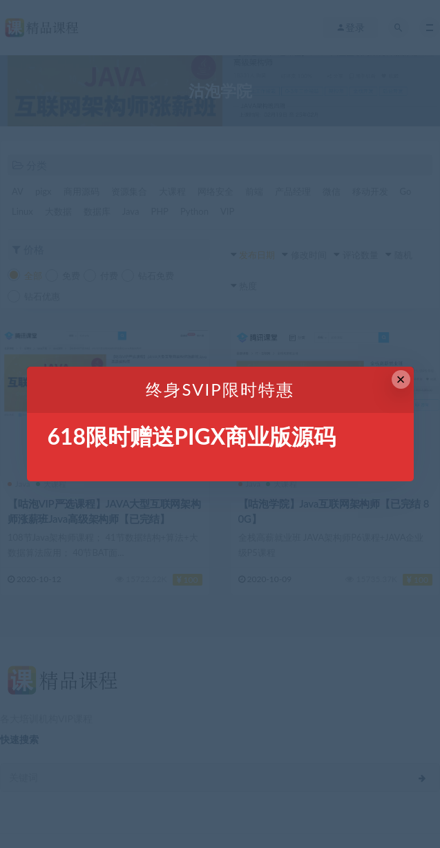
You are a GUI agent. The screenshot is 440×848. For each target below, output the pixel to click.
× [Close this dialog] (400, 379)
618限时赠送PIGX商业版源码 (192, 436)
